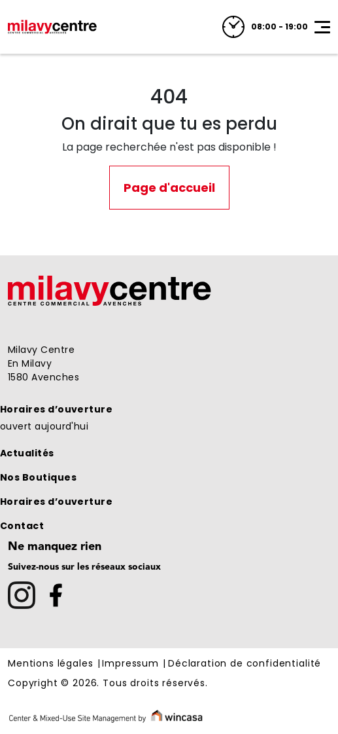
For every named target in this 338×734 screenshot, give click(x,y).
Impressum (130, 664)
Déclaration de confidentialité (244, 664)
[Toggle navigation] (322, 26)
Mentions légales (50, 664)
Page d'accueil (169, 187)
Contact (22, 525)
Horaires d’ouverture (56, 409)
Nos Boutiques (38, 477)
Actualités (27, 453)
